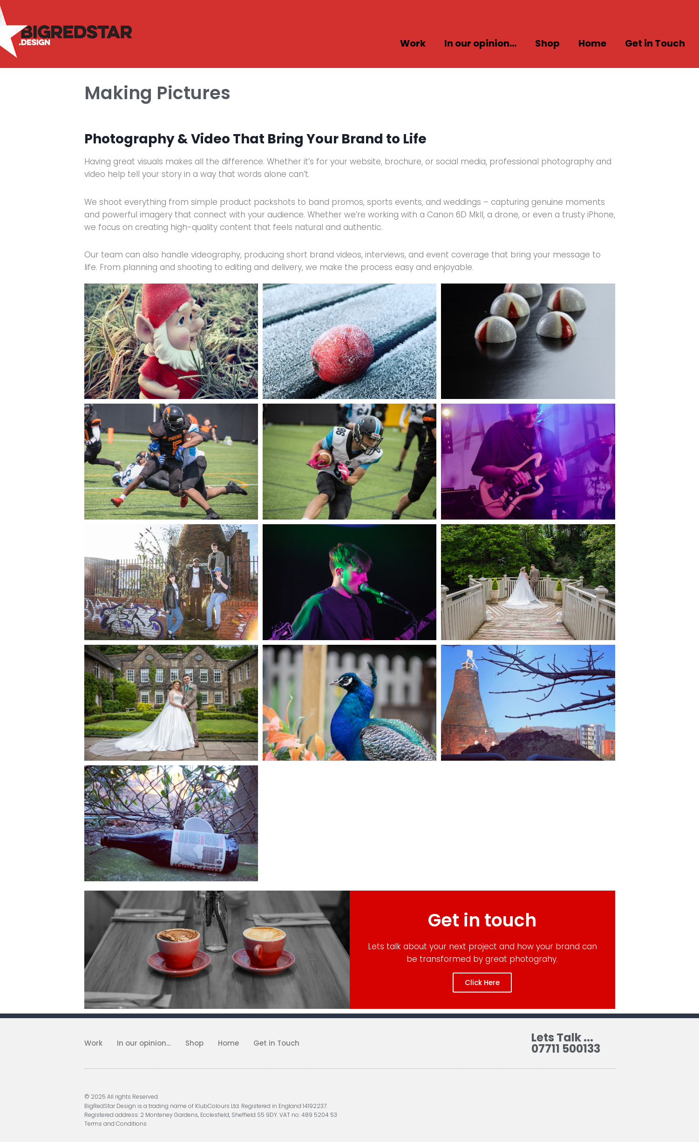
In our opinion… (480, 43)
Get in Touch (655, 43)
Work (413, 43)
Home (592, 43)
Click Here (482, 982)
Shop (547, 43)
